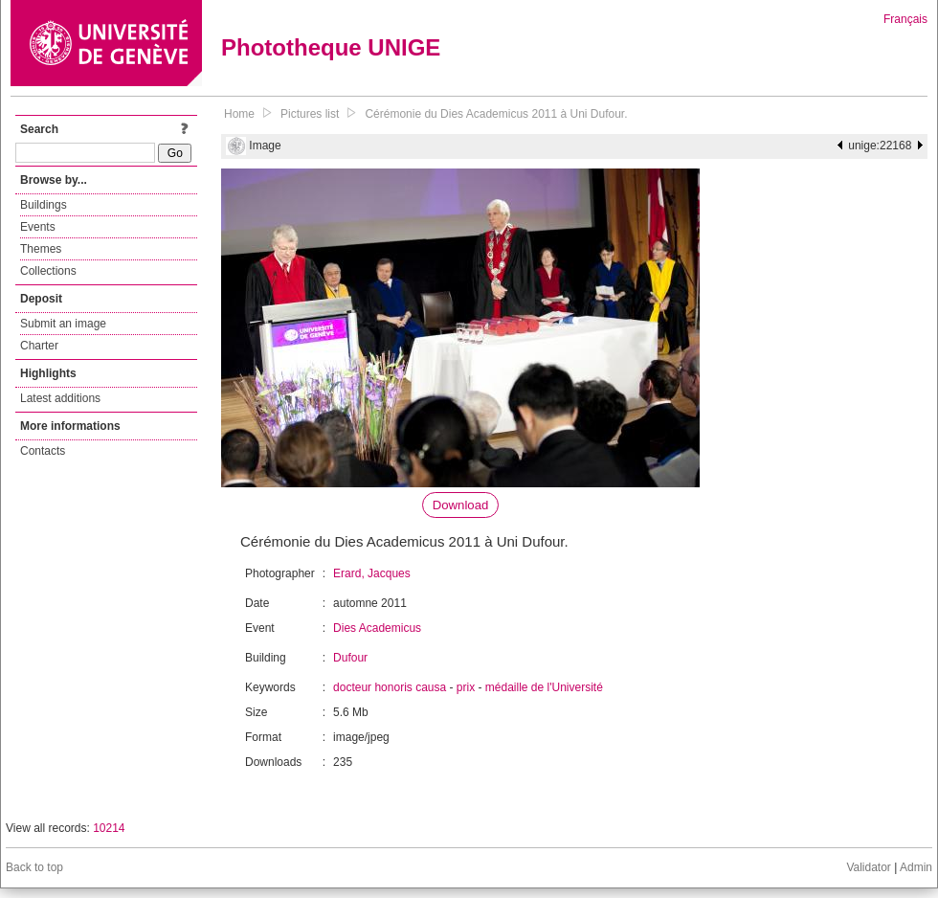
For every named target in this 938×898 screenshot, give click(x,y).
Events (38, 227)
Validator (868, 867)
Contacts (42, 451)
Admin (916, 867)
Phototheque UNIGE (330, 47)
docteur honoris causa (389, 687)
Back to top (34, 867)
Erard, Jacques (372, 573)
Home (239, 114)
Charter (39, 345)
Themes (40, 249)
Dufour (350, 657)
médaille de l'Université (544, 687)
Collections (48, 271)
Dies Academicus (377, 628)
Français (905, 19)
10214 (108, 828)
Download (461, 505)
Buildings (43, 205)
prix (466, 687)
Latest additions (60, 398)
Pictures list (309, 114)
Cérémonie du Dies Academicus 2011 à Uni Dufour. (496, 114)
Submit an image (63, 323)
